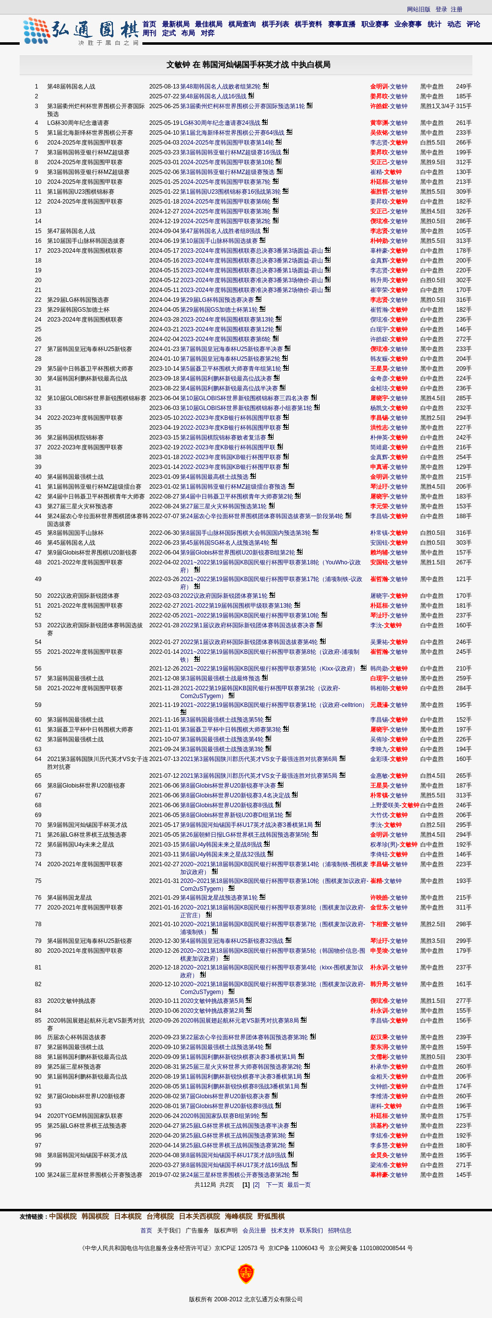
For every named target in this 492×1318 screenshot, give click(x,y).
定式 (169, 33)
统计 (434, 24)
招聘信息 (340, 1230)
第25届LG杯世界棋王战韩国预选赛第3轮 (234, 1135)
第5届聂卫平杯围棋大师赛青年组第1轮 (230, 368)
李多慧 (379, 1145)
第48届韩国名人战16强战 (213, 96)
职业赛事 (375, 24)
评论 (473, 24)
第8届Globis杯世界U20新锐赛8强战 (227, 805)
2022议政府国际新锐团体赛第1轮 (223, 595)
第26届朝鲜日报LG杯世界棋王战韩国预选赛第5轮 (245, 834)
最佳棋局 (208, 24)
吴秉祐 (379, 642)
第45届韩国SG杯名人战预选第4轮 (224, 542)
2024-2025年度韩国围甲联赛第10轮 (227, 162)
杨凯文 (379, 408)
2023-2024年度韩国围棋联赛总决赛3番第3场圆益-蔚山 (251, 250)
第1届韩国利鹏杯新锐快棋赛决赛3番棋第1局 (239, 1057)
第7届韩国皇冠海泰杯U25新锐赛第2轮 (230, 358)
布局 (188, 33)
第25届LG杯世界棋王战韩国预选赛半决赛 (234, 1125)
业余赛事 (408, 24)
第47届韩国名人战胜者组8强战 (220, 231)
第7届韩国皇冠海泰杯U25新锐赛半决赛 (231, 349)
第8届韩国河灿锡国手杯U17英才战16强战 (234, 1165)
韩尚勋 (379, 668)
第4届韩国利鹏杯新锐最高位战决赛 (226, 378)
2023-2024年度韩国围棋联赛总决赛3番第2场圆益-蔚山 (251, 260)
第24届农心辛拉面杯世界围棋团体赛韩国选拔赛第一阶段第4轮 (261, 516)
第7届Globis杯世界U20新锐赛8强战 (227, 1106)
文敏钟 (399, 86)
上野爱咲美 (385, 805)
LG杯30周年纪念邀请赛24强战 (220, 122)
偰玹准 (379, 319)
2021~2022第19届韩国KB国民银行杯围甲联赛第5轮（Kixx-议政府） (269, 668)
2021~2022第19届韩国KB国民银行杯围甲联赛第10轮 (249, 615)
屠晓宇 (379, 595)
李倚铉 (379, 854)
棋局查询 (242, 24)
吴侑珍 (379, 739)
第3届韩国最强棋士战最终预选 (220, 678)
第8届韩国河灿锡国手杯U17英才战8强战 (233, 1155)
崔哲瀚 (379, 309)
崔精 (376, 172)
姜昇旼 (379, 201)
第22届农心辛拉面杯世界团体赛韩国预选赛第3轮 (244, 1037)
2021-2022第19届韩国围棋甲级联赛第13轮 (236, 605)
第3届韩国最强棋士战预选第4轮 (222, 739)
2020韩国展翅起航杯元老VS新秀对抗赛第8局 (239, 1020)
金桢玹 (379, 388)
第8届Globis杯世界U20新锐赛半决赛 (228, 785)
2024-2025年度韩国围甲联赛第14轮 (227, 142)
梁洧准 (379, 1165)
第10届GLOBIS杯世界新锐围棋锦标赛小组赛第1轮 (246, 408)
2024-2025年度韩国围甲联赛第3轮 (225, 211)
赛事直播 (341, 24)
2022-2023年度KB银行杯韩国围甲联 (227, 447)
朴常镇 (379, 532)
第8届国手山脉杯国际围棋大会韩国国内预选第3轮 (245, 532)
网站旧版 (419, 9)
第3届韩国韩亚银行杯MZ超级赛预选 (227, 172)
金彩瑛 (379, 759)
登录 (441, 9)
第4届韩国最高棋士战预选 (214, 476)
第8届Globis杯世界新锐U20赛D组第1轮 (232, 815)
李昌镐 (379, 516)
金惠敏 (379, 775)
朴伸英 (379, 437)
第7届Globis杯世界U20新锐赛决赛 (226, 1096)
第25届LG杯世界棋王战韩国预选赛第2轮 (234, 1145)
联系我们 (311, 1230)
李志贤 (379, 142)
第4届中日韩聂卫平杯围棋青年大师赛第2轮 (236, 496)
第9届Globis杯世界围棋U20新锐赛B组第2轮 (237, 552)
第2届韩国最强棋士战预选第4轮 (222, 1047)
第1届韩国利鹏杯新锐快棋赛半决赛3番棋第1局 (241, 1076)
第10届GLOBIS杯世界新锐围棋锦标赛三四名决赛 (244, 398)
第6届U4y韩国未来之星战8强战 (221, 844)
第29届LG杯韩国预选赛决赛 (216, 299)
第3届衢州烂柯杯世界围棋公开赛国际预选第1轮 (242, 106)
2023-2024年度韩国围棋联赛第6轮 (225, 339)
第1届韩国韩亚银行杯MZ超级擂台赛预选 (233, 486)
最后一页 (299, 1184)
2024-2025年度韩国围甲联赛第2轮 (225, 221)
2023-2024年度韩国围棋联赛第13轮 (227, 319)
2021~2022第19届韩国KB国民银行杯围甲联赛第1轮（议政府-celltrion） (274, 705)
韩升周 (379, 280)
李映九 (379, 749)
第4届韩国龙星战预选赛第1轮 (219, 897)
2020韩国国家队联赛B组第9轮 (220, 1116)
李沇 (376, 625)
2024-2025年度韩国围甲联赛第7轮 (225, 181)
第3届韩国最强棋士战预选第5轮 (222, 719)
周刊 (149, 33)
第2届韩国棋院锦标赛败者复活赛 (223, 437)
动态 (454, 24)
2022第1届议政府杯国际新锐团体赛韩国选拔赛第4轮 (249, 642)
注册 (457, 9)
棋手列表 (275, 24)
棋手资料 (308, 24)
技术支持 (283, 1230)
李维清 (379, 1096)
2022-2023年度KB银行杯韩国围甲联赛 (230, 417)
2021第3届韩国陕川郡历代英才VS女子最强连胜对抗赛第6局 (259, 759)
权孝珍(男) (384, 844)
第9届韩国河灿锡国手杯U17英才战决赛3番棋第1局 (246, 824)
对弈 (208, 33)
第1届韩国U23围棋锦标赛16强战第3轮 (230, 191)
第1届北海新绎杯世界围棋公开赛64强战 (232, 132)
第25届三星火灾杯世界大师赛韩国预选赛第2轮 (241, 1066)
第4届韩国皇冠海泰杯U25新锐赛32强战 (231, 940)
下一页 (275, 1184)
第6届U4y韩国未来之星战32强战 (222, 854)
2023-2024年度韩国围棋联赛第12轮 (227, 329)
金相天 (379, 1076)
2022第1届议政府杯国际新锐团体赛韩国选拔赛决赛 (247, 625)
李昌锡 (379, 719)
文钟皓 (379, 1086)
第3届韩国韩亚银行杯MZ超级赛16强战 (230, 152)
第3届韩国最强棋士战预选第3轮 (222, 749)
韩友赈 (379, 358)
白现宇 (379, 329)
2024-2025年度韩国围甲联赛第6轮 (225, 201)
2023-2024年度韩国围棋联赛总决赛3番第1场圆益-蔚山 (251, 270)
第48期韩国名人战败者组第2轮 (220, 86)
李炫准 (379, 1135)
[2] (256, 1184)
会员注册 (254, 1230)
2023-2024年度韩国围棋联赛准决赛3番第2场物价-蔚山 (251, 290)
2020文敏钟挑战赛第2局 (213, 1010)
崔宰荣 (379, 290)
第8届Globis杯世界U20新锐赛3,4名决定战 (236, 795)
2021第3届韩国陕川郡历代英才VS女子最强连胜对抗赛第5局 (259, 775)
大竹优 (379, 815)
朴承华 (379, 1066)
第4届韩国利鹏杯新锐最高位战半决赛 (229, 388)
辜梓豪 (379, 250)
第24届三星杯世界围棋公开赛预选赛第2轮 (236, 1175)
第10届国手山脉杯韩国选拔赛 (218, 240)
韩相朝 (379, 688)
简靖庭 (379, 447)
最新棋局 (176, 24)
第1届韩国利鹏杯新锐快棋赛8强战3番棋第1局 (240, 1086)
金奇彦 (379, 378)
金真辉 (379, 260)
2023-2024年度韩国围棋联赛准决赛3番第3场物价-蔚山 (251, 280)
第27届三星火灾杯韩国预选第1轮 (223, 506)
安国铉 (379, 542)
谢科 (376, 1106)
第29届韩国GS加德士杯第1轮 (218, 309)
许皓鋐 (379, 339)
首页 (149, 24)
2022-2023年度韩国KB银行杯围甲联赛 (230, 457)
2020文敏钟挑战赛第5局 (212, 1000)
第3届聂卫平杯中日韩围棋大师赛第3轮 (231, 729)
